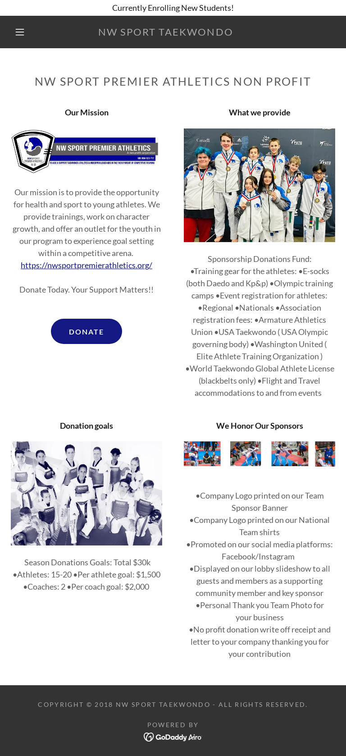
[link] (165, 32)
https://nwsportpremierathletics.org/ (86, 265)
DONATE (86, 331)
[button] (20, 32)
